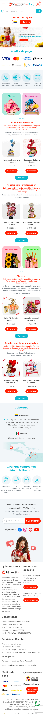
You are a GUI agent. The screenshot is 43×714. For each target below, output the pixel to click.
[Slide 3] (22, 46)
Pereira (22, 425)
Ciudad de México (16, 438)
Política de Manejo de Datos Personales (17, 661)
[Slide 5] (25, 46)
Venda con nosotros (32, 690)
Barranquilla (33, 420)
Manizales (12, 425)
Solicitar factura (31, 600)
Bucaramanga (32, 422)
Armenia (31, 425)
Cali (6, 420)
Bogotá (13, 420)
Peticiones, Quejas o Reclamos (14, 649)
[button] (11, 160)
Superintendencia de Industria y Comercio (19, 665)
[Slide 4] (23, 46)
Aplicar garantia (8, 657)
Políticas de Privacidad (11, 647)
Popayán (20, 422)
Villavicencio (17, 427)
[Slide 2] (20, 46)
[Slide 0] (17, 46)
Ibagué (28, 427)
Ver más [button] (22, 178)
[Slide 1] (19, 46)
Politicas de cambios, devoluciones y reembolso (21, 652)
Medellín (22, 420)
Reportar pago (30, 587)
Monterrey (30, 438)
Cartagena (9, 422)
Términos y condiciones (11, 644)
